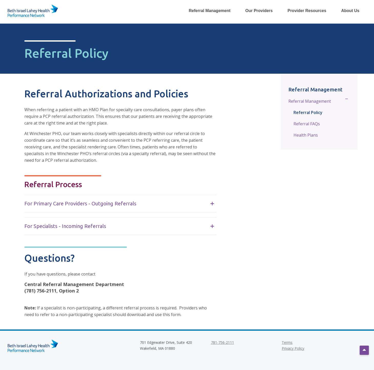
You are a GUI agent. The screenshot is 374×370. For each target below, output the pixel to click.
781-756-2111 (222, 342)
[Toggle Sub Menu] (346, 101)
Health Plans (306, 135)
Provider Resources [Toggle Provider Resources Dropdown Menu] (307, 10)
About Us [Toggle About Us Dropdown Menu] (350, 10)
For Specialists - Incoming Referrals (119, 226)
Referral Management (309, 101)
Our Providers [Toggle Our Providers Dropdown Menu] (259, 10)
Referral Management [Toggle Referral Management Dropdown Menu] (209, 10)
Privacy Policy (293, 348)
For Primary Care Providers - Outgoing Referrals (119, 203)
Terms (287, 342)
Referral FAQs (307, 124)
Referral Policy (308, 112)
